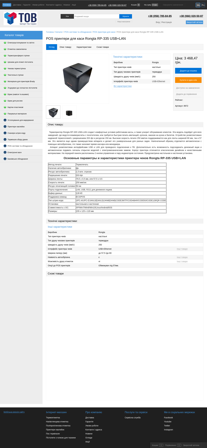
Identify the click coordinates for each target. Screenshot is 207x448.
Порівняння (170, 445)
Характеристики (83, 47)
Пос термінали (53, 434)
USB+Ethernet (158, 81)
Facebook (168, 417)
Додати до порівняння (186, 94)
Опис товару (65, 47)
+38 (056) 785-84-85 (97, 5)
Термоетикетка (53, 417)
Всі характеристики (123, 86)
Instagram (168, 429)
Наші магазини (123, 22)
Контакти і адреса (54, 5)
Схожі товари (103, 47)
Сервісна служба (133, 417)
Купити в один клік (188, 80)
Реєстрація (166, 22)
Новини (66, 5)
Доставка (17, 5)
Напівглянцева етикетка (57, 421)
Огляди (88, 438)
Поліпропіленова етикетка (58, 425)
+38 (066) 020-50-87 (117, 5)
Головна (6, 5)
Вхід (158, 22)
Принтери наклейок (55, 429)
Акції (74, 5)
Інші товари (182, 249)
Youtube (167, 421)
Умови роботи (38, 5)
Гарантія (26, 5)
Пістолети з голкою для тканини (61, 438)
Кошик (135, 5)
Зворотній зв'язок (194, 22)
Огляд (51, 47)
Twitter (167, 425)
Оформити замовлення (173, 5)
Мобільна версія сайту (14, 412)
